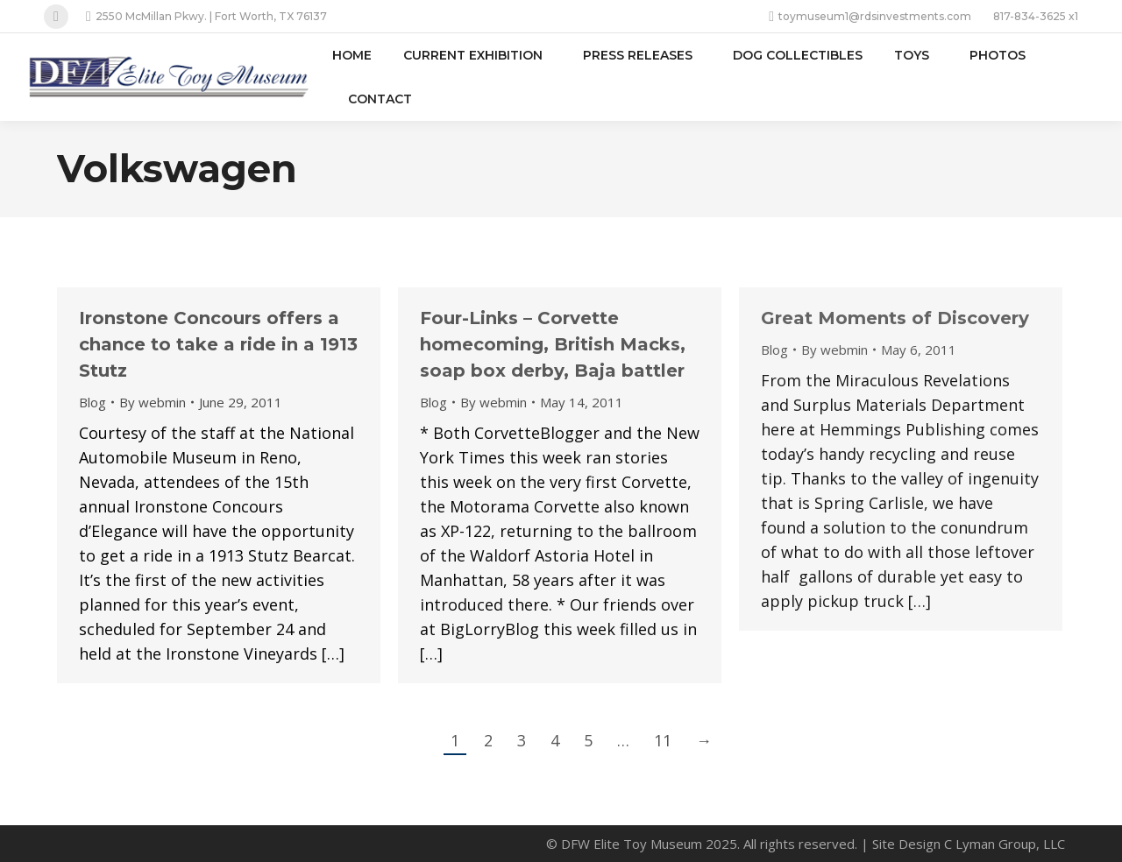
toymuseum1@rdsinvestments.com (870, 17)
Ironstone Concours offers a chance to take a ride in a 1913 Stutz (218, 344)
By (152, 402)
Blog (92, 402)
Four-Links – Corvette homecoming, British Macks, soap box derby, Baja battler (552, 344)
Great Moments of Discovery (895, 318)
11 (662, 740)
